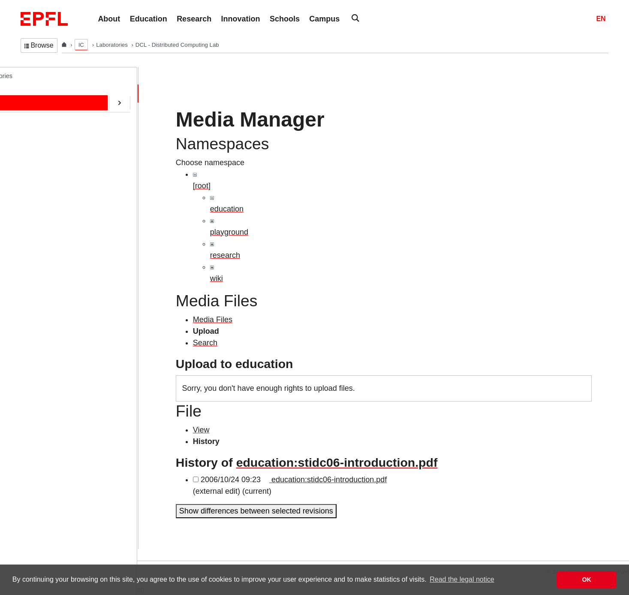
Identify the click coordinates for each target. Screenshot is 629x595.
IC (81, 45)
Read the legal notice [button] (462, 579)
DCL (27, 75)
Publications (45, 146)
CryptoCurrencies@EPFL (64, 218)
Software (41, 182)
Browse (39, 45)
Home (37, 93)
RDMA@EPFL (49, 254)
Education (42, 129)
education (227, 209)
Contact (39, 164)
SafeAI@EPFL (49, 236)
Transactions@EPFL (57, 289)
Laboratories (112, 45)
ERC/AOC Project (53, 200)
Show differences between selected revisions (256, 511)
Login (10, 555)
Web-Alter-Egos (50, 271)
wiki (216, 278)
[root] (202, 185)
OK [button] (586, 579)
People (38, 111)
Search (205, 342)
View (201, 430)
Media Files (212, 319)
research (225, 255)
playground (229, 232)
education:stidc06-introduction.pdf (337, 462)
